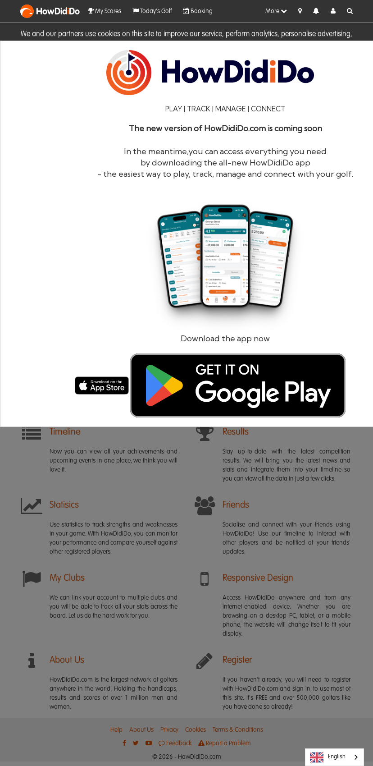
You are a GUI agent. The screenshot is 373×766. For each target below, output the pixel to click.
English (328, 757)
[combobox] (334, 757)
